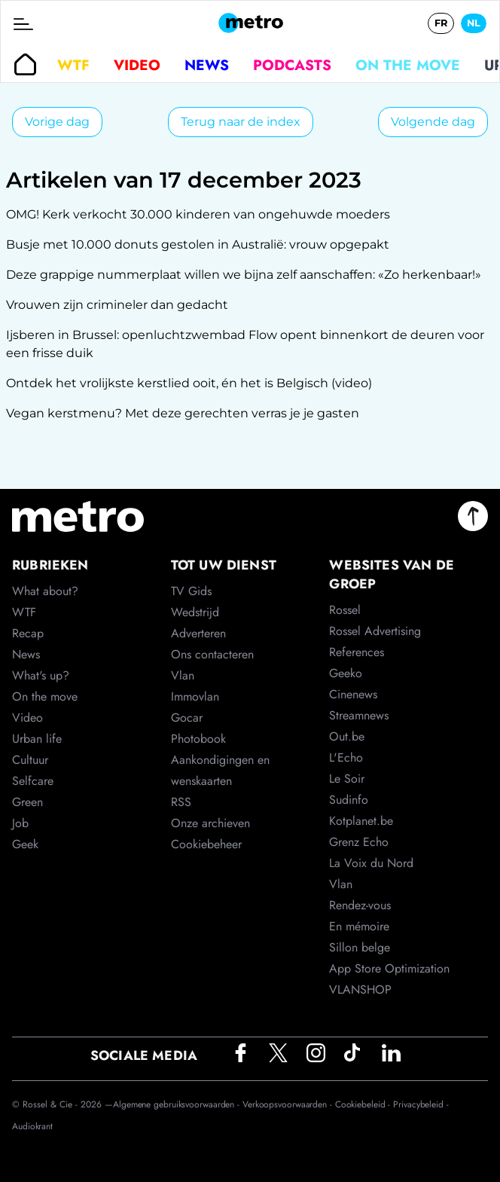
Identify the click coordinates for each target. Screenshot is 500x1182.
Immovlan (195, 696)
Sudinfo (348, 799)
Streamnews (359, 715)
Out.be (346, 736)
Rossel (345, 609)
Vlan (182, 675)
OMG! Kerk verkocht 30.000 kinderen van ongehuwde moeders (198, 214)
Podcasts (292, 64)
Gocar (187, 717)
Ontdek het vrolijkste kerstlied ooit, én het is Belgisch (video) (189, 383)
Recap (28, 633)
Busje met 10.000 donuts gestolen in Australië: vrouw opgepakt (197, 244)
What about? (45, 591)
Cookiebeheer (206, 844)
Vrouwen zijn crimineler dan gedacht (117, 305)
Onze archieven (210, 823)
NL (473, 23)
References (356, 652)
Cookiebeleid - (364, 1104)
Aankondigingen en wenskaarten (220, 770)
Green (27, 802)
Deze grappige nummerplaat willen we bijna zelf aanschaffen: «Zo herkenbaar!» (243, 274)
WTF (73, 64)
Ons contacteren (212, 654)
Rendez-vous (360, 905)
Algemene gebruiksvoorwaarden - (177, 1104)
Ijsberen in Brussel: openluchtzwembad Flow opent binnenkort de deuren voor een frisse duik (245, 344)
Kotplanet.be (361, 820)
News (206, 64)
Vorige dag (57, 122)
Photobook (198, 738)
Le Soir (346, 778)
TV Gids (191, 591)
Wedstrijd (195, 612)
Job (20, 823)
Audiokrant (32, 1126)
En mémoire (359, 926)
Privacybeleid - (421, 1104)
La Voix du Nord (371, 863)
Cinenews (353, 694)
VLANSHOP (360, 989)
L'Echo (346, 757)
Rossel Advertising (375, 631)
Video (137, 64)
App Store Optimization (389, 968)
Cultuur (30, 759)
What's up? (40, 675)
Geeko (345, 673)
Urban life (37, 738)
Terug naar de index (240, 122)
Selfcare (32, 781)
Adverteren (198, 633)
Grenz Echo (359, 842)
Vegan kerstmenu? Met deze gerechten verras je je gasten (182, 413)
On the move (407, 64)
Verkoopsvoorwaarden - (288, 1104)
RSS (181, 802)
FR (440, 23)
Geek (25, 844)
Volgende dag (433, 122)
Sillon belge (359, 947)
